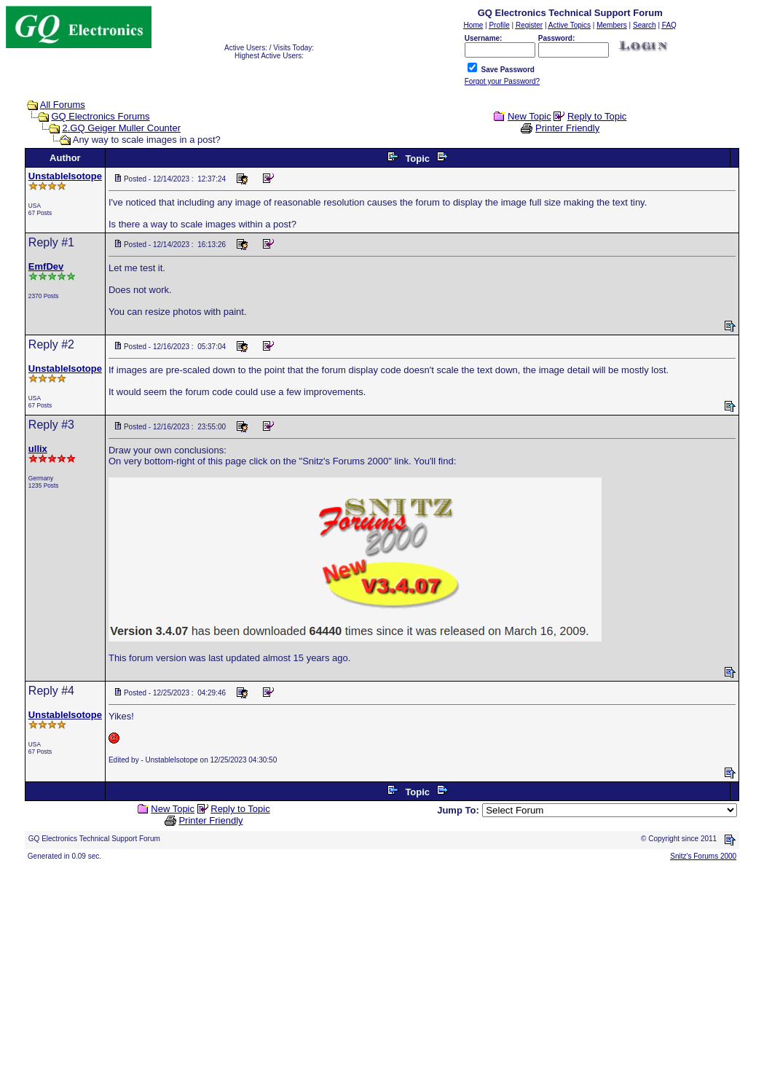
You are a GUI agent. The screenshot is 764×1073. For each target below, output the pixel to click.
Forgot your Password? (502, 81)
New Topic (529, 116)
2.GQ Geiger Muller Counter (121, 127)
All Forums (62, 104)
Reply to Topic (596, 116)
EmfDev (45, 266)
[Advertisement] (382, 965)
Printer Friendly (567, 127)
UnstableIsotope (65, 176)
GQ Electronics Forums (100, 116)
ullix (37, 448)
